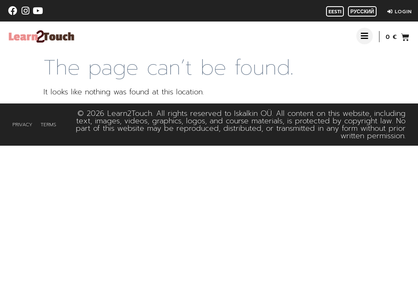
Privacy (22, 124)
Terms (48, 124)
